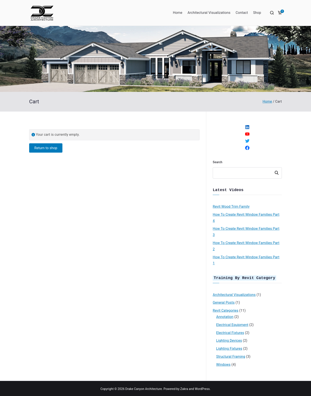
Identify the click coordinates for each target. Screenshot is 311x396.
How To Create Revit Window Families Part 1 (246, 260)
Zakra (184, 388)
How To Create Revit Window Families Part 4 (246, 217)
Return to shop (45, 148)
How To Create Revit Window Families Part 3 (246, 231)
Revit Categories (225, 310)
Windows (223, 364)
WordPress (202, 388)
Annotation (224, 316)
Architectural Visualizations (208, 13)
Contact (242, 13)
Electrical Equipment (232, 324)
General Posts (224, 302)
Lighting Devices (229, 340)
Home (177, 13)
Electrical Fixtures (230, 332)
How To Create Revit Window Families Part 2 (246, 245)
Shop (257, 13)
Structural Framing (230, 356)
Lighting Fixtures (229, 348)
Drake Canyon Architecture (143, 388)
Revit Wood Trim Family (231, 206)
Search (217, 162)
